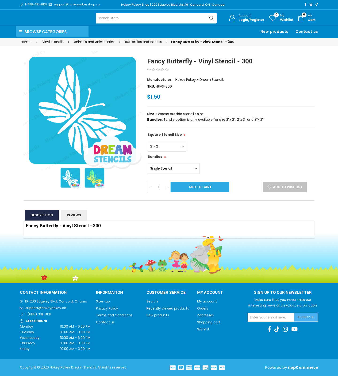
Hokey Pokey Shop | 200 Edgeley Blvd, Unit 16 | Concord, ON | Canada (173, 4)
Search (152, 301)
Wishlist (203, 329)
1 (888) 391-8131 (38, 314)
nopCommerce (303, 367)
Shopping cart (208, 322)
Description (42, 215)
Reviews (74, 215)
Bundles (155, 156)
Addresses (205, 315)
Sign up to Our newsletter (283, 292)
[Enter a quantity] (159, 187)
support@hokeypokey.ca (46, 308)
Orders (202, 308)
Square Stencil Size (165, 134)
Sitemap (103, 301)
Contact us (307, 31)
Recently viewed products (167, 308)
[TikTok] (316, 4)
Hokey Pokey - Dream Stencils (199, 79)
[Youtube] (294, 329)
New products (274, 31)
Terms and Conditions (114, 315)
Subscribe (306, 317)
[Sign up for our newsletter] (271, 317)
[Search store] (156, 18)
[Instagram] (311, 4)
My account (207, 301)
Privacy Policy (107, 308)
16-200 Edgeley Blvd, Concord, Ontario (56, 301)
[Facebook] (305, 4)
